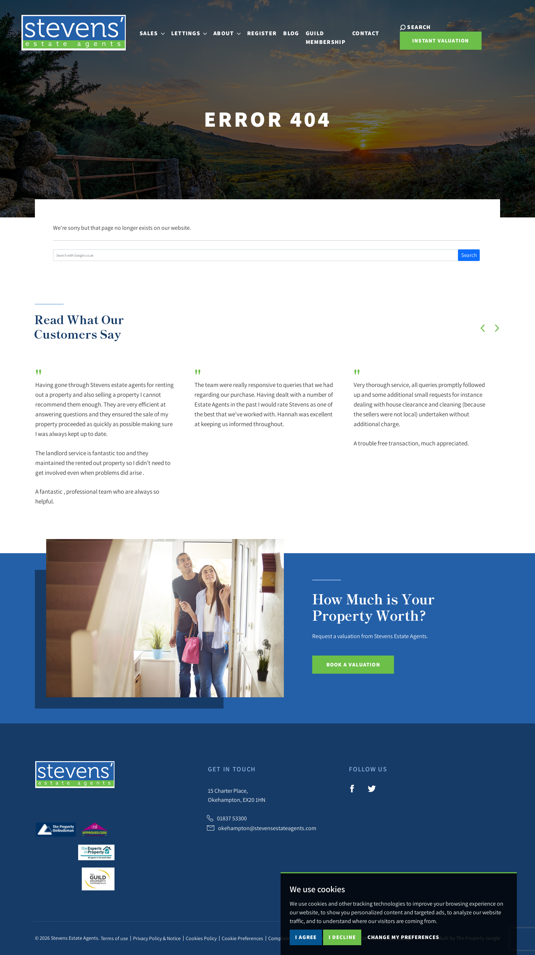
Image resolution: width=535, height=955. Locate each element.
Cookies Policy (201, 938)
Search (469, 255)
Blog (287, 32)
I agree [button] (306, 937)
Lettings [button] (186, 32)
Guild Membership (322, 36)
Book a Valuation (353, 664)
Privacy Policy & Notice (157, 938)
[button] (482, 328)
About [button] (223, 32)
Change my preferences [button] (403, 937)
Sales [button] (148, 32)
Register (258, 32)
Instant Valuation (435, 41)
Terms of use (114, 938)
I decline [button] (342, 937)
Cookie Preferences (242, 938)
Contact (363, 32)
